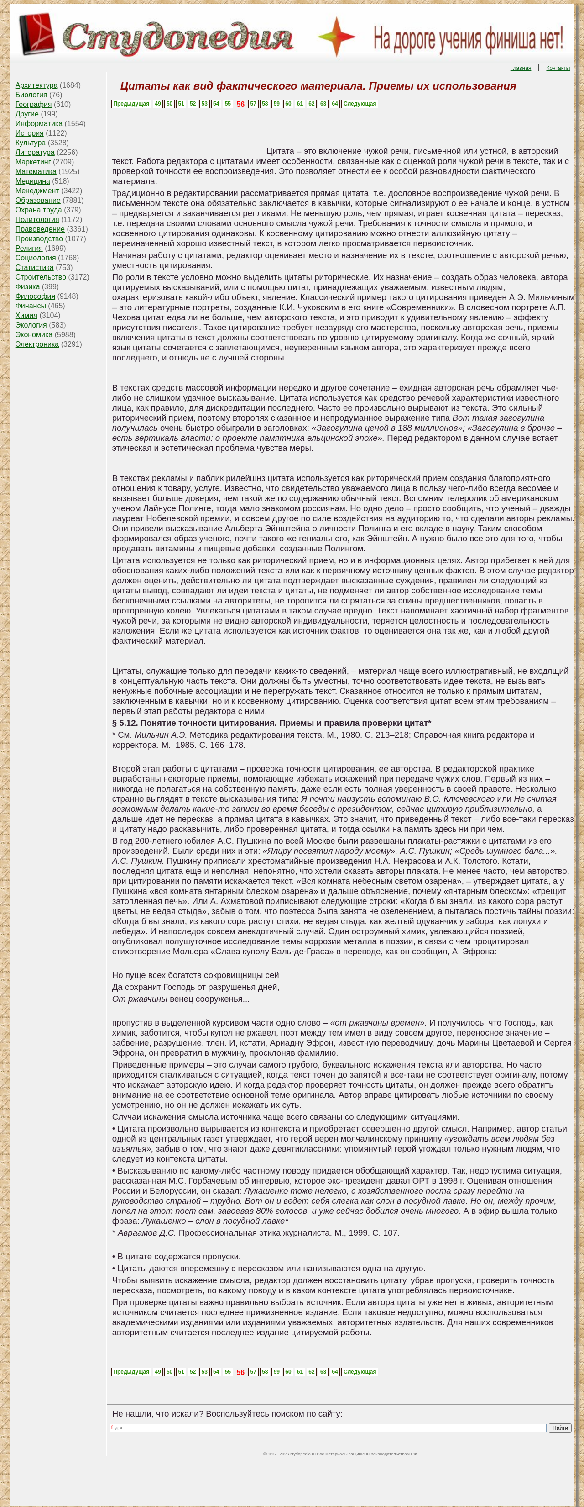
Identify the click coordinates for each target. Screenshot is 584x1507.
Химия (26, 315)
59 (277, 103)
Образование (38, 200)
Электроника (37, 344)
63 (323, 103)
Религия (29, 248)
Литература (35, 152)
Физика (28, 287)
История (30, 133)
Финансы (31, 306)
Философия (35, 296)
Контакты (558, 68)
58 (265, 103)
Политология (37, 219)
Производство (39, 239)
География (34, 104)
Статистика (35, 267)
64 (335, 103)
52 (193, 103)
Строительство (41, 277)
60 (288, 103)
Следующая (360, 103)
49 (158, 103)
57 (253, 103)
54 (216, 103)
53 (205, 103)
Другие (27, 114)
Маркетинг (33, 162)
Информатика (39, 123)
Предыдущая (131, 103)
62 (311, 103)
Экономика (34, 334)
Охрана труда (39, 210)
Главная (521, 68)
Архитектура (37, 85)
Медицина (33, 181)
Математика (36, 171)
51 (181, 103)
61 (300, 103)
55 (228, 103)
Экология (31, 325)
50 (169, 103)
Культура (31, 143)
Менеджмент (37, 191)
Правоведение (40, 229)
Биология (31, 95)
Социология (36, 258)
